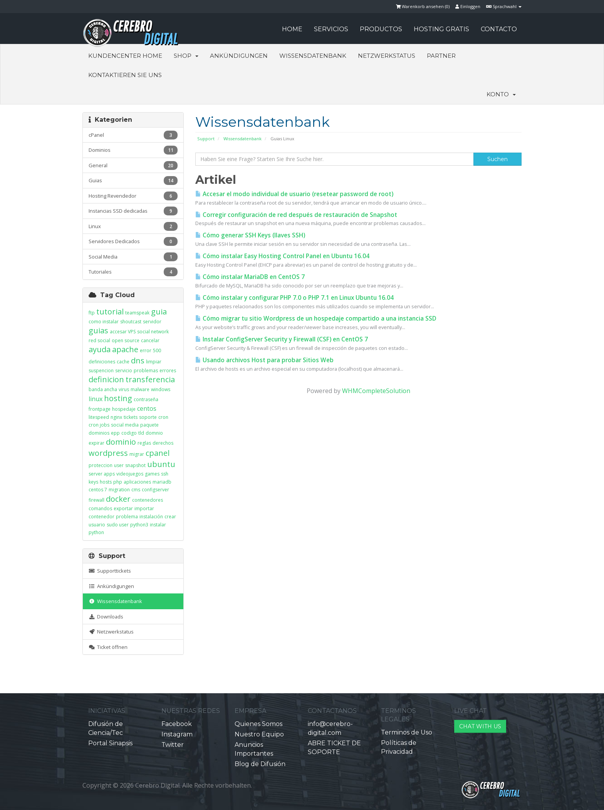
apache (125, 349)
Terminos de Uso (406, 732)
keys (93, 482)
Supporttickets (110, 570)
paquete (149, 425)
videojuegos (129, 474)
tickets (131, 417)
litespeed (99, 417)
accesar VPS (123, 331)
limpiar (153, 361)
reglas (144, 443)
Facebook (176, 724)
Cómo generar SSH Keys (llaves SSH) (250, 235)
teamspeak (137, 312)
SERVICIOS (331, 29)
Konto (501, 94)
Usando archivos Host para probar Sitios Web (264, 360)
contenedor (101, 516)
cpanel (157, 453)
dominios (99, 433)
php (117, 482)
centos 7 (98, 489)
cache (123, 361)
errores (167, 370)
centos (146, 408)
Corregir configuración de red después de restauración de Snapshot (296, 215)
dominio (121, 442)
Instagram (177, 734)
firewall (96, 500)
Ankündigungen (239, 55)
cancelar (150, 340)
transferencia (150, 379)
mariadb (162, 482)
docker (118, 499)
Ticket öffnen (108, 647)
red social (99, 340)
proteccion (100, 465)
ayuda (100, 349)
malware (140, 389)
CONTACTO (499, 29)
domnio (154, 433)
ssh (164, 474)
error (145, 350)
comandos (100, 508)
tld (141, 433)
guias (98, 330)
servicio (123, 370)
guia (159, 311)
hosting (118, 398)
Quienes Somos (258, 724)
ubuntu (161, 464)
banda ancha (103, 389)
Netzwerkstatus (386, 55)
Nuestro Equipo (259, 734)
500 (157, 350)
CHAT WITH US (480, 726)
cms (135, 489)
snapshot (135, 465)
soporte (148, 417)
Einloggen (467, 6)
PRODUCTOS (381, 29)
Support (206, 138)
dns (137, 360)
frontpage (100, 409)
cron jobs (99, 425)
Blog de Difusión (260, 764)
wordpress (108, 453)
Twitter (172, 744)
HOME (292, 29)
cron (163, 417)
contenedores (147, 500)
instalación (151, 516)
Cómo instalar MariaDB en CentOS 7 (250, 277)
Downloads (106, 616)
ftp (92, 312)
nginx (116, 417)
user (119, 465)
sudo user (118, 524)
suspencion (101, 370)
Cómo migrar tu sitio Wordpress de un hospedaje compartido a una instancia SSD (315, 318)
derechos (163, 443)
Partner (441, 55)
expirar (96, 443)
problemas (146, 370)
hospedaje (124, 409)
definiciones (102, 361)
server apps (102, 474)
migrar (136, 454)
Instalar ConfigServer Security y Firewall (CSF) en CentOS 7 (281, 339)
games (152, 474)
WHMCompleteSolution (376, 391)
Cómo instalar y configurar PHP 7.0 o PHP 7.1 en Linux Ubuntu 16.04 (294, 298)
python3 (139, 524)
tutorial (110, 311)
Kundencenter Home (125, 55)
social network (153, 331)
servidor (152, 321)
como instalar (104, 321)
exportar (123, 508)
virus (124, 389)
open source (125, 340)
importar (144, 508)
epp (115, 433)
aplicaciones (137, 482)
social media (125, 425)
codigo (129, 433)
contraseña (146, 399)
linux (95, 399)
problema (127, 516)
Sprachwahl (504, 6)
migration (119, 489)
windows (160, 389)
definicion (106, 379)
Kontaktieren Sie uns (125, 75)
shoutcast (130, 321)
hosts (106, 482)
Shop (186, 55)
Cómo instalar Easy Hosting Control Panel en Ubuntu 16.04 (282, 256)
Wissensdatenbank (312, 55)
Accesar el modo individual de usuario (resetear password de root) (294, 194)
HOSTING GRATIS (441, 29)
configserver (155, 489)
